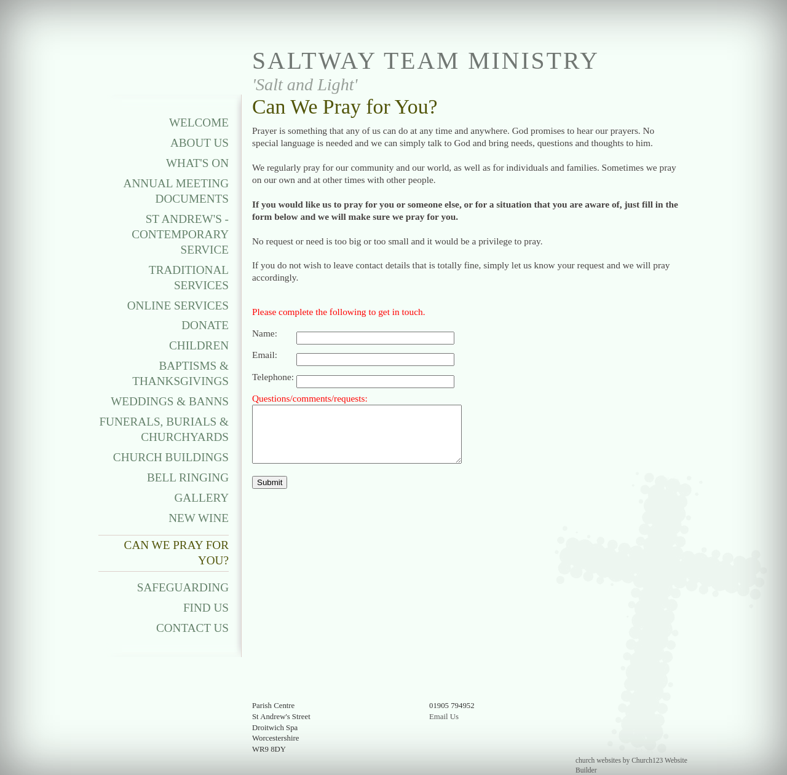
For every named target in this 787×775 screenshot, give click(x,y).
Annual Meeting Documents (176, 191)
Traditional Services (189, 277)
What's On (197, 163)
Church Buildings (171, 457)
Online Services (178, 305)
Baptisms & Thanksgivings (180, 373)
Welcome (199, 122)
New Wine (198, 518)
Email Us (444, 716)
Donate (205, 325)
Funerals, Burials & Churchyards (164, 429)
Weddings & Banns (170, 401)
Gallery (202, 497)
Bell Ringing (188, 477)
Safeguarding (183, 587)
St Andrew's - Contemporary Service (180, 234)
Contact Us (192, 627)
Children (199, 345)
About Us (199, 142)
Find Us (206, 607)
